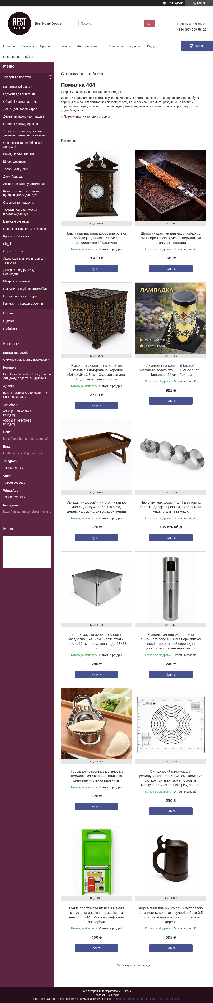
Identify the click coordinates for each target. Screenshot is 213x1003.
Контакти (64, 46)
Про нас (45, 46)
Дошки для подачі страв (20, 109)
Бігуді (7, 244)
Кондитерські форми (17, 86)
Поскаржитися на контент (129, 998)
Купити (97, 269)
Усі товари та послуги (132, 965)
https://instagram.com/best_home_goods (30, 511)
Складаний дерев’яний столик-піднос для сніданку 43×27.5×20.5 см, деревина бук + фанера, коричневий (96, 507)
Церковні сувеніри (16, 221)
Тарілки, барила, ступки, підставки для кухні (20, 212)
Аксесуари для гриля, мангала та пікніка (24, 260)
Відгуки (152, 46)
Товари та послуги (17, 77)
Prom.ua (127, 991)
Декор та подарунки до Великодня (19, 272)
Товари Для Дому (15, 169)
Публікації (10, 328)
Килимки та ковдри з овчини (23, 303)
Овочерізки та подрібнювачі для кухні (22, 144)
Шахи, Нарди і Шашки (18, 154)
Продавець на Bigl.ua (106, 994)
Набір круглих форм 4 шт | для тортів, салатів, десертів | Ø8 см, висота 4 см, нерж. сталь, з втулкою (171, 507)
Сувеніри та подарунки (19, 202)
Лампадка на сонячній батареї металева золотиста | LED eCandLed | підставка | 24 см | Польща (170, 370)
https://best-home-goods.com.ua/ (25, 438)
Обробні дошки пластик (20, 101)
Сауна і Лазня (13, 251)
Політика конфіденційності (164, 998)
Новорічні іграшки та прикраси (24, 229)
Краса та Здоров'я (16, 236)
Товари (26, 46)
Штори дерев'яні (14, 161)
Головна (9, 46)
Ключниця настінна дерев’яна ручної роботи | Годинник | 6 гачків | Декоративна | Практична (96, 238)
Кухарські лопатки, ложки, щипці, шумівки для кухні (21, 193)
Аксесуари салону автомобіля (24, 184)
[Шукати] (149, 23)
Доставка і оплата (89, 46)
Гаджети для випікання (19, 94)
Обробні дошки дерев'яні (20, 124)
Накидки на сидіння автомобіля (25, 289)
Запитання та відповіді (124, 46)
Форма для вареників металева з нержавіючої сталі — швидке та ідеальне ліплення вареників (96, 776)
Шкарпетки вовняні (16, 281)
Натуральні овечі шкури (20, 296)
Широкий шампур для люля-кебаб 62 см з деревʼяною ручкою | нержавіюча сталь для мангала (170, 238)
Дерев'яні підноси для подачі (23, 116)
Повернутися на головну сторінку (87, 116)
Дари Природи (13, 176)
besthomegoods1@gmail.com (23, 453)
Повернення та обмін (18, 56)
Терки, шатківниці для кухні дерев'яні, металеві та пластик (24, 133)
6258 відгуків (175, 3)
